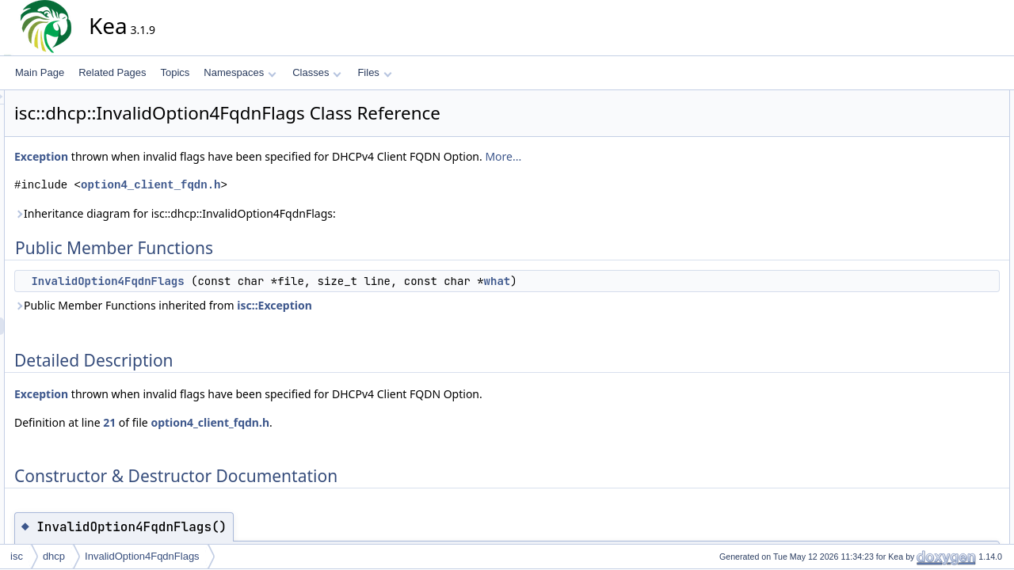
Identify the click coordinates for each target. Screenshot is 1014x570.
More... (645, 156)
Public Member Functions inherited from (306, 305)
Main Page (39, 72)
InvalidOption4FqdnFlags (249, 281)
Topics (174, 72)
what (640, 281)
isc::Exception (417, 305)
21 (252, 422)
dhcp (54, 556)
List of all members (933, 186)
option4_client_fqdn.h (293, 184)
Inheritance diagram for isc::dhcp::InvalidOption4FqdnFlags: (317, 213)
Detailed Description (935, 133)
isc (16, 556)
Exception (184, 156)
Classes (316, 72)
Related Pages (112, 72)
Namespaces (240, 72)
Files (374, 72)
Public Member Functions (946, 98)
